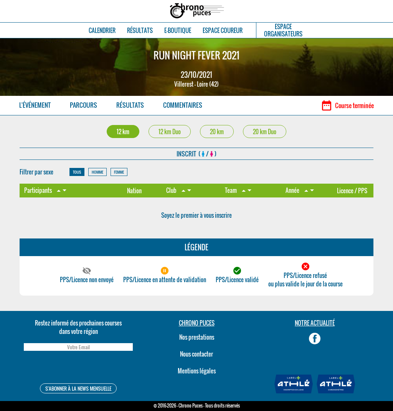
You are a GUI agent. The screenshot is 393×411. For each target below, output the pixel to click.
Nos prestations (196, 337)
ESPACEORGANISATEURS (283, 30)
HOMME (97, 172)
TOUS (77, 172)
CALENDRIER (102, 30)
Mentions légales (197, 371)
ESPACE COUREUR (223, 30)
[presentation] (78, 368)
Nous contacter (196, 354)
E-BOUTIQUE (177, 30)
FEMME (119, 172)
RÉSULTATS (140, 30)
